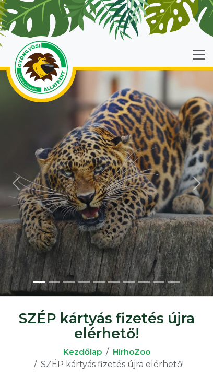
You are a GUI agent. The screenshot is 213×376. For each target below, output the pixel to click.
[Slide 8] (144, 282)
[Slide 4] (84, 282)
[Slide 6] (114, 282)
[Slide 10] (174, 282)
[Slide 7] (129, 282)
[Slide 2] (55, 282)
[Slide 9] (159, 282)
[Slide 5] (99, 282)
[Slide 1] (39, 282)
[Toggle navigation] (199, 55)
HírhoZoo (131, 352)
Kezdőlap (82, 352)
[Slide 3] (69, 282)
